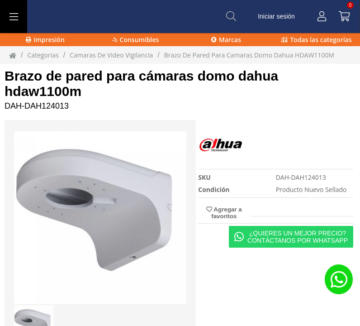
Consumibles (136, 39)
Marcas (226, 39)
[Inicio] (12, 55)
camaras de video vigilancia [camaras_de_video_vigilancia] (111, 55)
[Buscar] (231, 16)
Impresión (45, 39)
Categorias (42, 55)
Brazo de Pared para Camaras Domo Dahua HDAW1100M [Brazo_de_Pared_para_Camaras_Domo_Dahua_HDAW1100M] (249, 55)
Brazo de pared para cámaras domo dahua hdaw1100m (141, 83)
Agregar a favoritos (224, 213)
